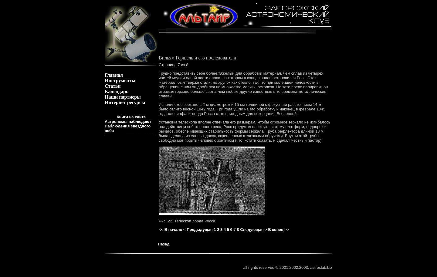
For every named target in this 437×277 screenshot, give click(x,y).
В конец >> (278, 229)
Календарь (116, 91)
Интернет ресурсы (125, 102)
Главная (114, 75)
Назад (164, 244)
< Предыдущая (198, 229)
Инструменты (120, 80)
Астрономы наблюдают (128, 121)
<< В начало (170, 229)
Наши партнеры (123, 97)
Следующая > (253, 229)
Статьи (113, 86)
